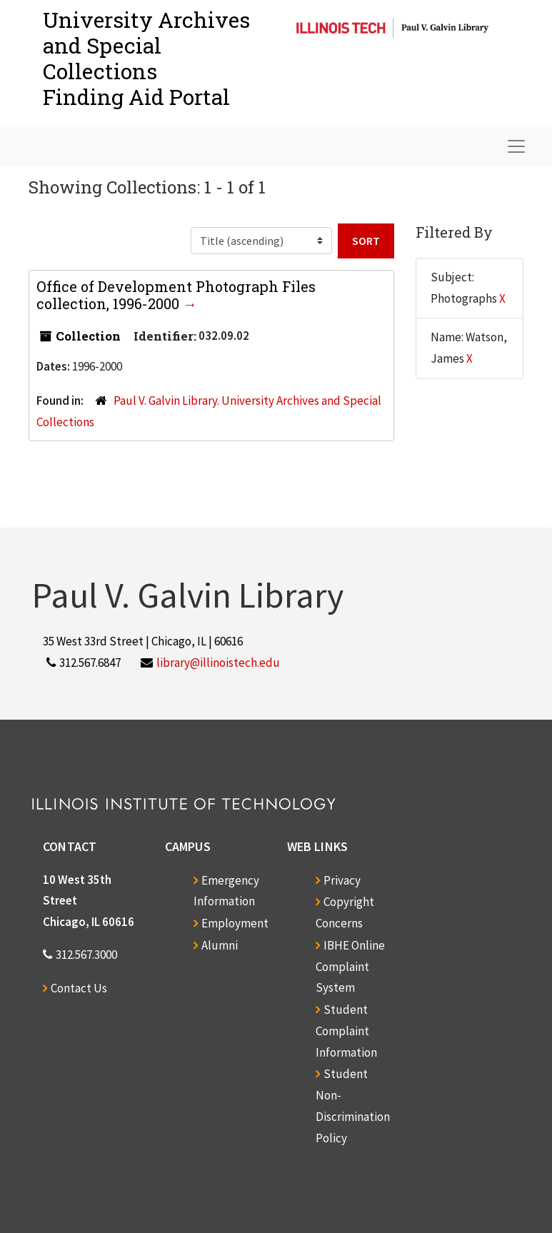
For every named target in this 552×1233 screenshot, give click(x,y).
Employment (235, 923)
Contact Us (79, 988)
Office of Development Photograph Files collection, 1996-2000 (176, 295)
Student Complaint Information (346, 1031)
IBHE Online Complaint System (350, 966)
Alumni (219, 945)
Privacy (342, 880)
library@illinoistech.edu (218, 662)
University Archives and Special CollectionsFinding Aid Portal (146, 58)
